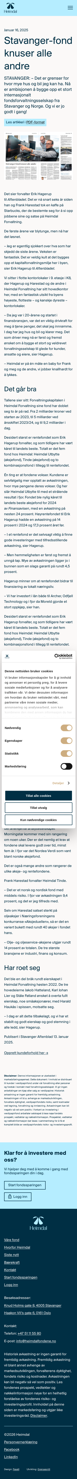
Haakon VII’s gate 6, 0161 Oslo (27, 1313)
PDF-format (35, 122)
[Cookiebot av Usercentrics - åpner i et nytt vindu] (54, 656)
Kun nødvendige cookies (38, 819)
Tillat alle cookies (38, 795)
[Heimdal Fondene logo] (10, 8)
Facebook (11, 1450)
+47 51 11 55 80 (29, 1334)
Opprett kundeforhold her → (26, 1053)
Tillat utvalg (38, 807)
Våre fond (11, 1240)
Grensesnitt (44, 1469)
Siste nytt (11, 1255)
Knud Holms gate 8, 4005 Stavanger (32, 1306)
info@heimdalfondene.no (36, 1341)
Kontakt (10, 1270)
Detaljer (58, 783)
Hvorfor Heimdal (17, 1248)
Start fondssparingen (24, 1185)
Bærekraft (12, 1263)
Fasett (16, 1469)
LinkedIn (11, 1457)
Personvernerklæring (20, 1442)
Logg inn (17, 1196)
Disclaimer (38, 1416)
